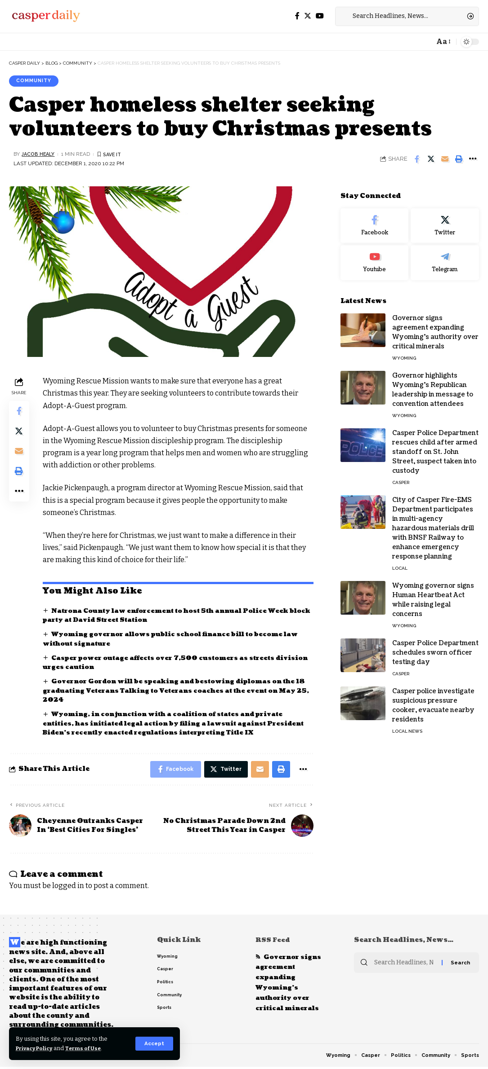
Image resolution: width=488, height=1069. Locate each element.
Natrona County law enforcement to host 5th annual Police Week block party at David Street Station (172, 616)
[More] (472, 160)
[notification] (425, 41)
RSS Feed (273, 942)
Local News (407, 725)
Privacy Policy (37, 1048)
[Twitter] (307, 16)
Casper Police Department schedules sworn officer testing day (435, 646)
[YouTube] (319, 16)
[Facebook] (297, 16)
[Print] (458, 160)
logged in (68, 888)
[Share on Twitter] (431, 160)
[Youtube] (374, 256)
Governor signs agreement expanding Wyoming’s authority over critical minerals (289, 986)
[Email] (445, 160)
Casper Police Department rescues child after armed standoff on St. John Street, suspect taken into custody (435, 446)
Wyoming (404, 352)
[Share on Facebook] (417, 160)
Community (36, 81)
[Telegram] (445, 256)
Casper (400, 476)
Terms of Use (91, 1048)
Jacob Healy (39, 155)
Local (399, 562)
